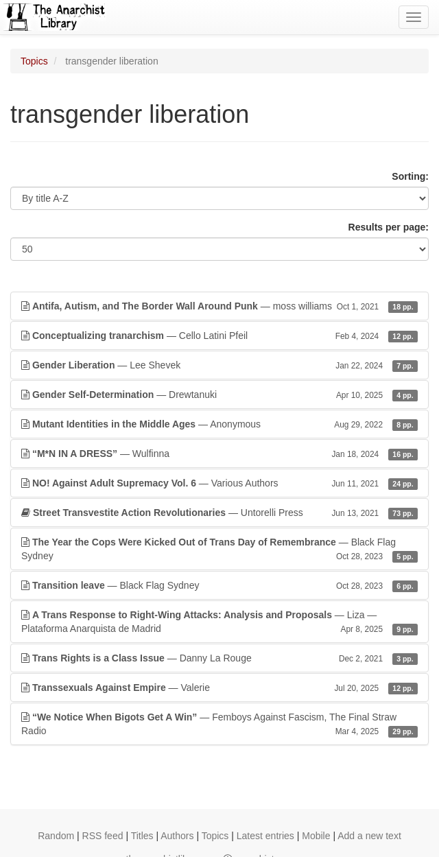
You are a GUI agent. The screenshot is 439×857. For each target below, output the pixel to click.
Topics (34, 61)
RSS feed (102, 835)
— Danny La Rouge (219, 658)
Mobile (316, 835)
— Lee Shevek (219, 365)
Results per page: (388, 227)
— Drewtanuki (219, 394)
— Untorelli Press (219, 512)
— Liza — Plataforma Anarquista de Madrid (219, 622)
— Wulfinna (219, 453)
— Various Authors (219, 483)
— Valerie (219, 687)
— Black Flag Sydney (219, 550)
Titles (142, 835)
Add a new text (369, 835)
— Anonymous (219, 424)
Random (56, 835)
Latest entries (265, 835)
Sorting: (410, 176)
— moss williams (219, 306)
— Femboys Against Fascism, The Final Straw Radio (219, 725)
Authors (177, 835)
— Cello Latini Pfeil (219, 335)
